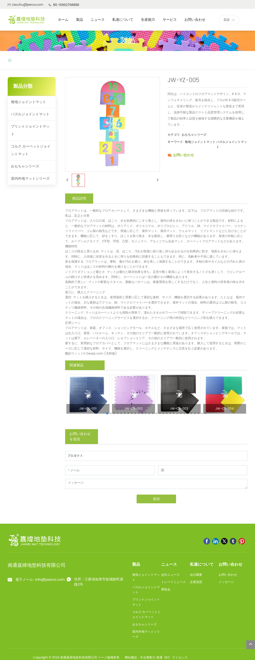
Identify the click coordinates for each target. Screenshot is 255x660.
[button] (107, 413)
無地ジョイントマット (28, 102)
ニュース (169, 564)
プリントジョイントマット (30, 130)
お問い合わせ (183, 155)
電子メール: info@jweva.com (40, 580)
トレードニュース (173, 582)
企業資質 (196, 582)
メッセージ (226, 582)
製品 (127, 40)
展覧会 (165, 589)
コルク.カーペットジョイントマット (30, 150)
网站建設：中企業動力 (140, 657)
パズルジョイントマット (30, 114)
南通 (159, 657)
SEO (167, 657)
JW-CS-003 (179, 408)
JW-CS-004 (224, 408)
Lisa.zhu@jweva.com (27, 4)
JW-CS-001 (88, 408)
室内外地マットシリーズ (30, 178)
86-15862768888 (66, 4)
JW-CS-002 (133, 408)
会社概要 (196, 574)
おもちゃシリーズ (25, 166)
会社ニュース (170, 574)
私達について (202, 564)
